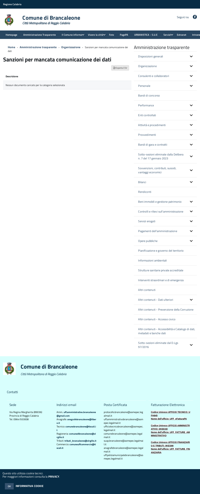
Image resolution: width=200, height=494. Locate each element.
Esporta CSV (120, 67)
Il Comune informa (72, 35)
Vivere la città (95, 35)
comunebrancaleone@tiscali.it (76, 428)
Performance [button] (146, 105)
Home (11, 47)
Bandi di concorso (149, 95)
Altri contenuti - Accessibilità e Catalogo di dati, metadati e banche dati (166, 331)
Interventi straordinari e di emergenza (161, 280)
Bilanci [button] (142, 182)
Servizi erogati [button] (146, 221)
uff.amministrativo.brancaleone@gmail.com (76, 414)
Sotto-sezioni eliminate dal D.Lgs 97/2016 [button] (158, 345)
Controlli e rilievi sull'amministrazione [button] (160, 211)
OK (9, 486)
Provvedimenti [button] (147, 135)
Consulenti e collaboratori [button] (153, 76)
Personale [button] (144, 86)
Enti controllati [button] (147, 115)
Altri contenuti (146, 290)
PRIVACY (53, 476)
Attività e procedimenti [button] (152, 125)
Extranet (181, 35)
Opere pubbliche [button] (148, 241)
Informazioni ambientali (152, 260)
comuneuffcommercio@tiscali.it (76, 446)
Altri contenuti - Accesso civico (156, 319)
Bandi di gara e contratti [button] (152, 144)
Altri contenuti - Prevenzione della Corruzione (165, 309)
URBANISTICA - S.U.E (146, 35)
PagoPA (124, 35)
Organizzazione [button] (147, 66)
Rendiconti (144, 192)
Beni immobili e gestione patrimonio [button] (160, 202)
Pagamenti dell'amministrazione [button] (157, 231)
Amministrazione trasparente (38, 47)
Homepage (11, 35)
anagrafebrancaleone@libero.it (76, 421)
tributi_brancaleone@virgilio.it (80, 441)
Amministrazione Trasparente (39, 35)
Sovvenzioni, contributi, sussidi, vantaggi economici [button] (157, 170)
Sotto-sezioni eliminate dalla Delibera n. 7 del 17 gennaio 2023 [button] (160, 156)
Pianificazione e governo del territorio (161, 250)
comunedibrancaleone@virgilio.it (76, 435)
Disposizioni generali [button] (150, 56)
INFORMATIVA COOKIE (29, 486)
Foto (111, 35)
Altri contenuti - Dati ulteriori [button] (155, 300)
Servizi (167, 35)
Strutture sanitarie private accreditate (160, 270)
